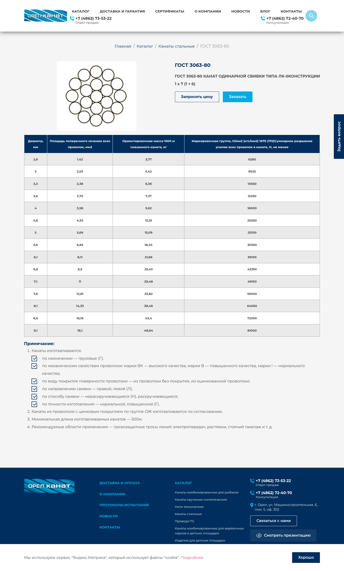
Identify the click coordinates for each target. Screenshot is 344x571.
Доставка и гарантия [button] (122, 11)
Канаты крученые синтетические (201, 500)
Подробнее (192, 557)
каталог (184, 483)
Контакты (291, 11)
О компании (208, 11)
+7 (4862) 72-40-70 (285, 18)
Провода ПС (185, 521)
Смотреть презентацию (288, 536)
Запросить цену (197, 97)
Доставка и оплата (120, 483)
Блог (265, 11)
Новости (240, 11)
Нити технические (189, 507)
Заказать (240, 97)
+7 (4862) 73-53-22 (94, 18)
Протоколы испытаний (124, 506)
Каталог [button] (80, 11)
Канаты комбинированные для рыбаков (207, 492)
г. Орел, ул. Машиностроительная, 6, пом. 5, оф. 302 (287, 507)
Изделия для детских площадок (200, 540)
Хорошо (305, 557)
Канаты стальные (188, 514)
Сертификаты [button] (169, 11)
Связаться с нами (274, 521)
